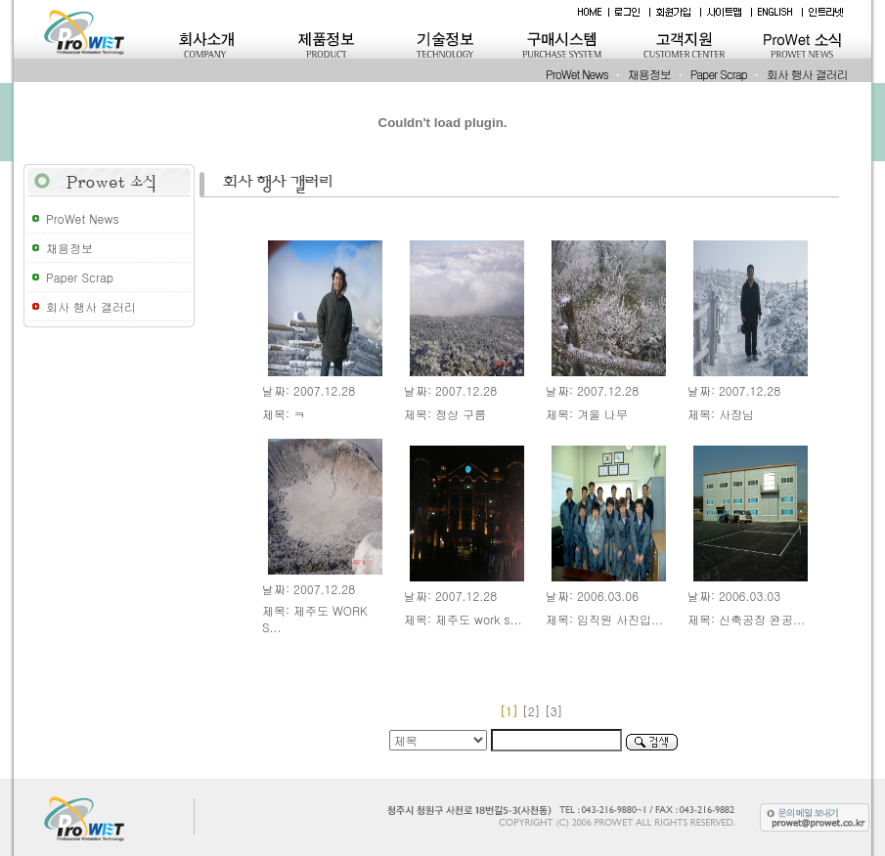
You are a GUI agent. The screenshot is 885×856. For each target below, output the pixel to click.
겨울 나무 (602, 414)
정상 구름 (460, 414)
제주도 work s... (478, 619)
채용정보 (649, 73)
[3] (556, 711)
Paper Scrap (718, 73)
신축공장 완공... (762, 619)
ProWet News (577, 73)
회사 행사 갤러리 (807, 73)
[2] (531, 711)
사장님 (736, 414)
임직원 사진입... (620, 619)
